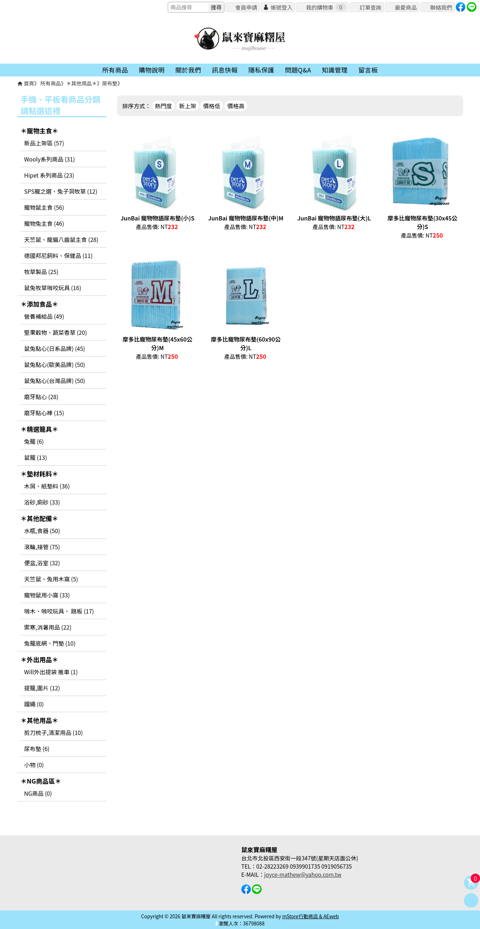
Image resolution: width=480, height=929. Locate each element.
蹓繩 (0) (34, 704)
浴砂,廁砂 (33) (42, 502)
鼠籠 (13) (35, 457)
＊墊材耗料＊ (40, 473)
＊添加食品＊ (40, 303)
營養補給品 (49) (44, 316)
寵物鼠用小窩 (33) (47, 595)
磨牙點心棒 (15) (44, 412)
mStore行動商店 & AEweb (310, 916)
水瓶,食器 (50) (42, 530)
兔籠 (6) (34, 441)
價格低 (211, 105)
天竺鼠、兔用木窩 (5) (51, 579)
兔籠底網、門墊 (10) (50, 643)
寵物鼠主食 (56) (44, 207)
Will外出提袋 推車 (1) (51, 671)
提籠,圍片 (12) (42, 688)
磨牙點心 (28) (41, 396)
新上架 (187, 105)
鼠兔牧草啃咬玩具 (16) (52, 287)
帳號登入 (281, 7)
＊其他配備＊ (40, 518)
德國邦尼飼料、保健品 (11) (58, 255)
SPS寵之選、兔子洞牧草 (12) (60, 191)
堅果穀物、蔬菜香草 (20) (55, 332)
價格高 (235, 105)
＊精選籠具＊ (40, 428)
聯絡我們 (441, 7)
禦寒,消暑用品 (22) (48, 627)
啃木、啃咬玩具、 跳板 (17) (59, 611)
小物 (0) (34, 764)
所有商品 (50, 83)
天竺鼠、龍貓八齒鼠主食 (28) (61, 239)
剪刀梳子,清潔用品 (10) (53, 732)
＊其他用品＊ (81, 83)
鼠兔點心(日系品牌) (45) (54, 348)
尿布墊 (109, 83)
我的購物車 (326, 7)
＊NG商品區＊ (41, 780)
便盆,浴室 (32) (42, 562)
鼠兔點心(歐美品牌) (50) (54, 364)
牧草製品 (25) (41, 271)
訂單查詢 (370, 7)
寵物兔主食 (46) (44, 223)
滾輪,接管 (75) (42, 546)
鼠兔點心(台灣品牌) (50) (54, 380)
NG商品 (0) (38, 793)
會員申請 (246, 7)
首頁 (29, 83)
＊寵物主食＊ (40, 130)
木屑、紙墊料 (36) (47, 486)
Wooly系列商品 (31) (49, 159)
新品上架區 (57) (44, 143)
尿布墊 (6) (37, 748)
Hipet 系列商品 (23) (49, 175)
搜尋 (216, 7)
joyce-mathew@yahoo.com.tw (302, 874)
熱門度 (163, 105)
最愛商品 (405, 7)
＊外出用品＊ (40, 659)
